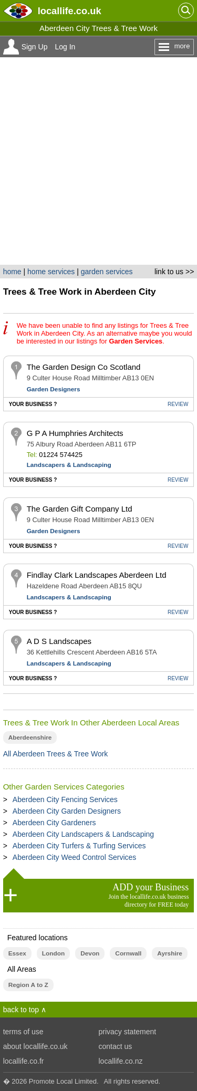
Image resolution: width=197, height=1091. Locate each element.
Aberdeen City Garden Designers (67, 811)
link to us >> (174, 271)
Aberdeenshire (30, 737)
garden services (107, 271)
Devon (89, 953)
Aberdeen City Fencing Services (65, 799)
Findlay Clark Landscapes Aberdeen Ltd (97, 574)
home (12, 271)
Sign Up (35, 47)
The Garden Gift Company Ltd (79, 508)
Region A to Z (28, 985)
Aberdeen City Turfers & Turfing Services (79, 845)
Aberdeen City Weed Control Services (75, 857)
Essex (17, 953)
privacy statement (128, 1031)
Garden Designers (53, 389)
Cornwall (128, 953)
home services (51, 271)
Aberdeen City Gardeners (54, 822)
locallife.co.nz (121, 1061)
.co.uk (69, 10)
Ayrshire (169, 953)
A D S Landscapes (59, 641)
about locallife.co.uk (35, 1046)
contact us (115, 1046)
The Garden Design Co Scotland (84, 366)
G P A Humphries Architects (75, 433)
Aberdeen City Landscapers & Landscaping (83, 834)
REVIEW (178, 404)
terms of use (23, 1031)
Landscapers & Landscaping (69, 465)
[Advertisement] (98, 161)
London (53, 953)
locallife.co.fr (23, 1061)
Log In (65, 47)
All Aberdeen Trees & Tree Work (55, 754)
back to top (21, 1009)
